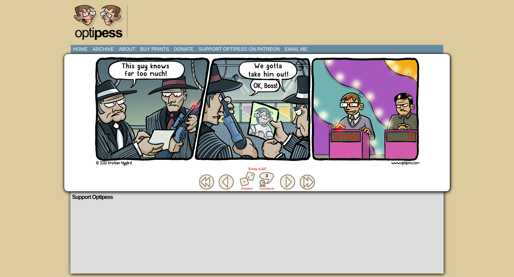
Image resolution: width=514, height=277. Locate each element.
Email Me (296, 49)
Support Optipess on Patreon (239, 49)
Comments (266, 181)
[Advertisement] (258, 19)
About (127, 49)
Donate (184, 49)
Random (247, 188)
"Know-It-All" (256, 169)
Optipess (102, 24)
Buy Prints (154, 49)
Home (80, 49)
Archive (103, 49)
